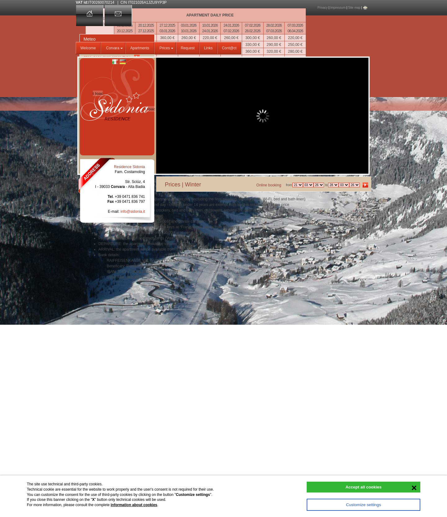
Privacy (323, 7)
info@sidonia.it (132, 211)
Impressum (337, 7)
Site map (354, 7)
